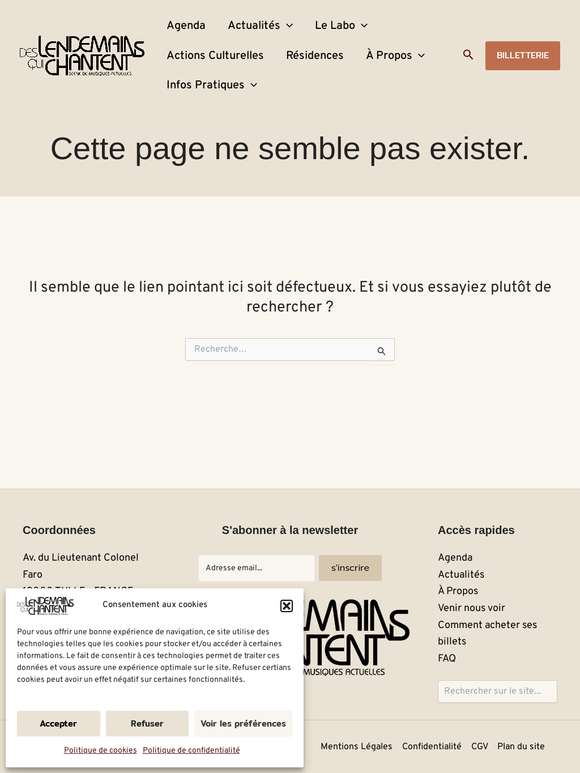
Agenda (182, 34)
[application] (274, 34)
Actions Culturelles (211, 79)
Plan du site (522, 747)
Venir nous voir (471, 608)
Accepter (58, 723)
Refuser (147, 723)
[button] (286, 606)
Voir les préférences (243, 723)
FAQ (447, 658)
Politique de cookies (100, 750)
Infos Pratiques (208, 124)
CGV (480, 747)
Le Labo (320, 34)
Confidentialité (433, 747)
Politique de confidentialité (191, 750)
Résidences (302, 79)
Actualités (247, 34)
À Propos (374, 79)
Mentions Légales (359, 747)
